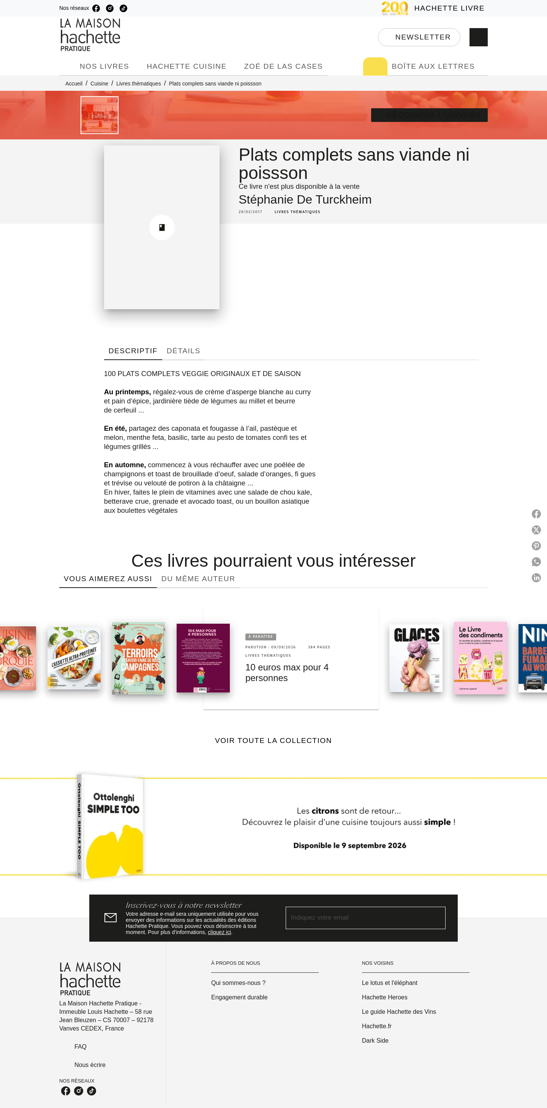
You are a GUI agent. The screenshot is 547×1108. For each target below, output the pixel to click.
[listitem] (96, 8)
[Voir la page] (273, 829)
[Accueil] (91, 35)
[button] (419, 37)
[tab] (67, 66)
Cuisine (99, 84)
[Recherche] (479, 37)
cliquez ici (219, 932)
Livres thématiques (138, 84)
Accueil (73, 84)
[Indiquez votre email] (356, 918)
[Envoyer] (436, 918)
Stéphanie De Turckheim (305, 199)
